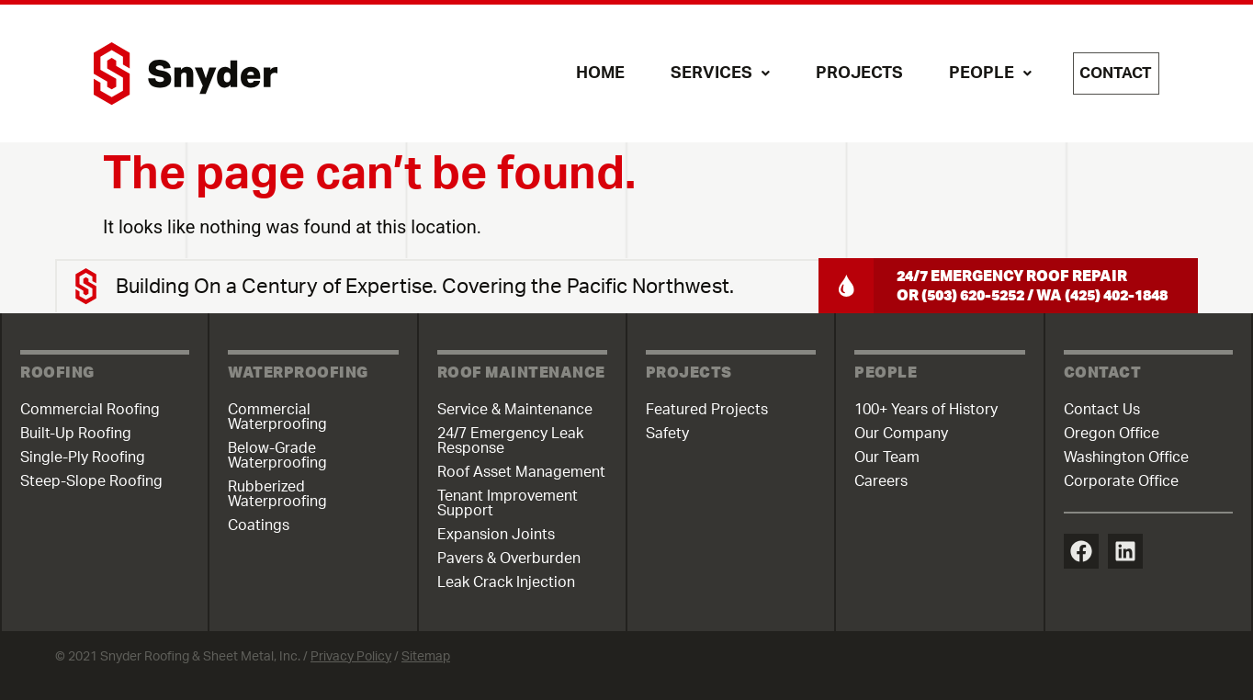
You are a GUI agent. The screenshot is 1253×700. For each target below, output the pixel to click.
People (975, 73)
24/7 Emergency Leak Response (510, 441)
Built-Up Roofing (75, 433)
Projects (844, 73)
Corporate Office (1121, 481)
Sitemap (425, 656)
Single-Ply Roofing (82, 457)
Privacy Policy (350, 656)
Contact (1108, 73)
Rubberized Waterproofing (277, 494)
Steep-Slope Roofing (91, 481)
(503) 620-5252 (972, 294)
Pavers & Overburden (509, 558)
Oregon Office (1111, 433)
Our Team (887, 457)
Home (585, 73)
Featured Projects (707, 409)
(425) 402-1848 (1116, 294)
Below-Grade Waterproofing (277, 455)
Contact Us (1102, 409)
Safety (667, 433)
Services (705, 73)
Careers (881, 481)
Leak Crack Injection (506, 582)
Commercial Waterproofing (277, 417)
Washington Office (1126, 457)
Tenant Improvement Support (507, 503)
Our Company (901, 433)
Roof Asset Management (521, 472)
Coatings (258, 525)
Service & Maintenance (515, 409)
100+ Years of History (926, 409)
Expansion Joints (496, 534)
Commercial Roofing (90, 409)
